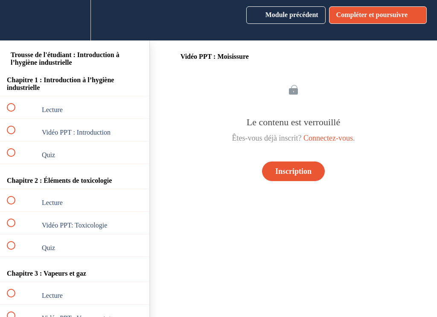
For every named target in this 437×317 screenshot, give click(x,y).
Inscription (293, 171)
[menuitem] (74, 20)
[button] (16, 20)
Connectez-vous (328, 138)
